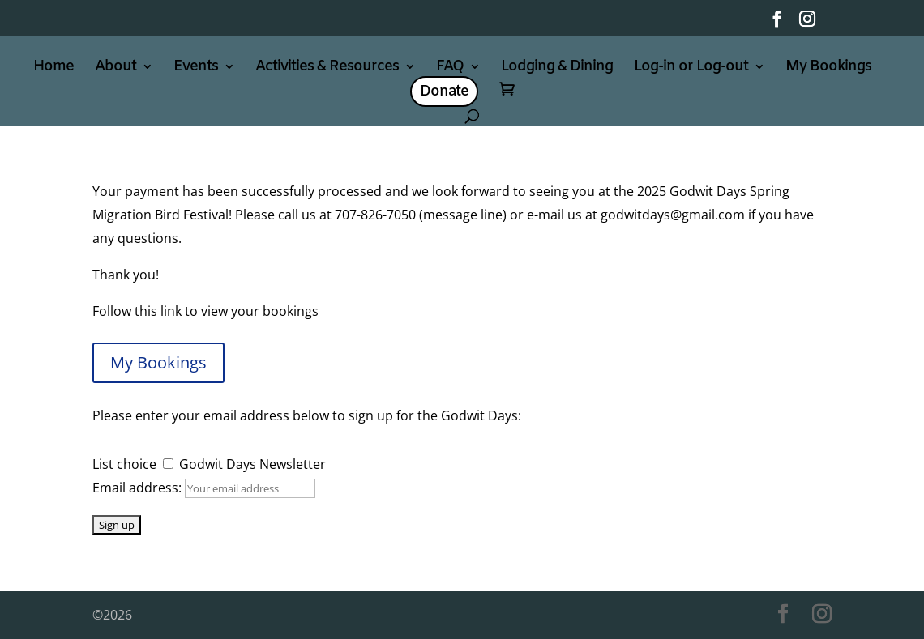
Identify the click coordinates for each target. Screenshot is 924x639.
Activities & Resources (327, 68)
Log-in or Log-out (691, 68)
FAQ (450, 68)
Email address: (138, 487)
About (115, 68)
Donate (444, 91)
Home (53, 68)
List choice (124, 464)
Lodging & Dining (557, 68)
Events (195, 68)
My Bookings (828, 68)
